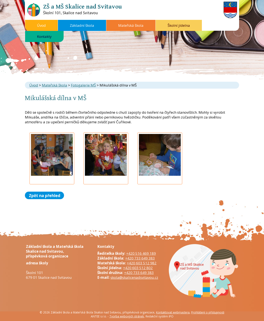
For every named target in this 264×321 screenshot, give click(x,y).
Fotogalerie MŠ (83, 85)
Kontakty (44, 36)
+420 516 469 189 (141, 253)
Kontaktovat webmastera (173, 312)
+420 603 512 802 (138, 267)
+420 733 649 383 (140, 258)
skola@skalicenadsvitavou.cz (134, 277)
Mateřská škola (131, 25)
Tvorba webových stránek (126, 316)
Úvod (41, 25)
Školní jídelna (179, 25)
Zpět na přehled (44, 195)
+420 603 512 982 (141, 263)
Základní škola (82, 25)
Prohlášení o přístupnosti (207, 312)
